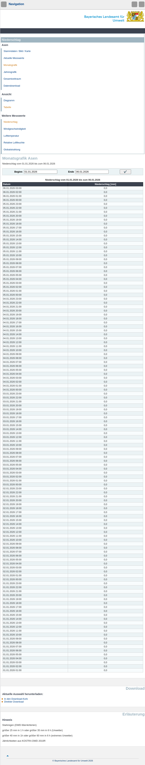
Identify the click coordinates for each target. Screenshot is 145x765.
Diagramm (9, 100)
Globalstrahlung (12, 149)
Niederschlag (11, 122)
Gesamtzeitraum (12, 79)
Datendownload (12, 85)
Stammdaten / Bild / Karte (17, 51)
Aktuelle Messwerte (14, 58)
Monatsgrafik (10, 65)
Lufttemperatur (11, 136)
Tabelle (7, 107)
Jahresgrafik (10, 72)
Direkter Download (14, 701)
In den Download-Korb (16, 699)
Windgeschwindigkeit (15, 129)
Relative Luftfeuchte (14, 142)
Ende (71, 172)
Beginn (18, 172)
